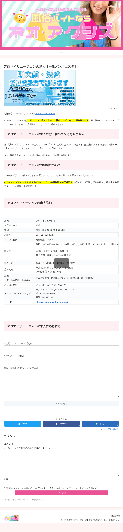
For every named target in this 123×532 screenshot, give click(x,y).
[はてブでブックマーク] (100, 428)
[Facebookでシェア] (61, 428)
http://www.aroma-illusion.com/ (52, 302)
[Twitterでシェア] (22, 428)
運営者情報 (115, 524)
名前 (6, 487)
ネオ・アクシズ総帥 (45, 113)
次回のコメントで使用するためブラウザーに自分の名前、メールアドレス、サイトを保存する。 (52, 497)
